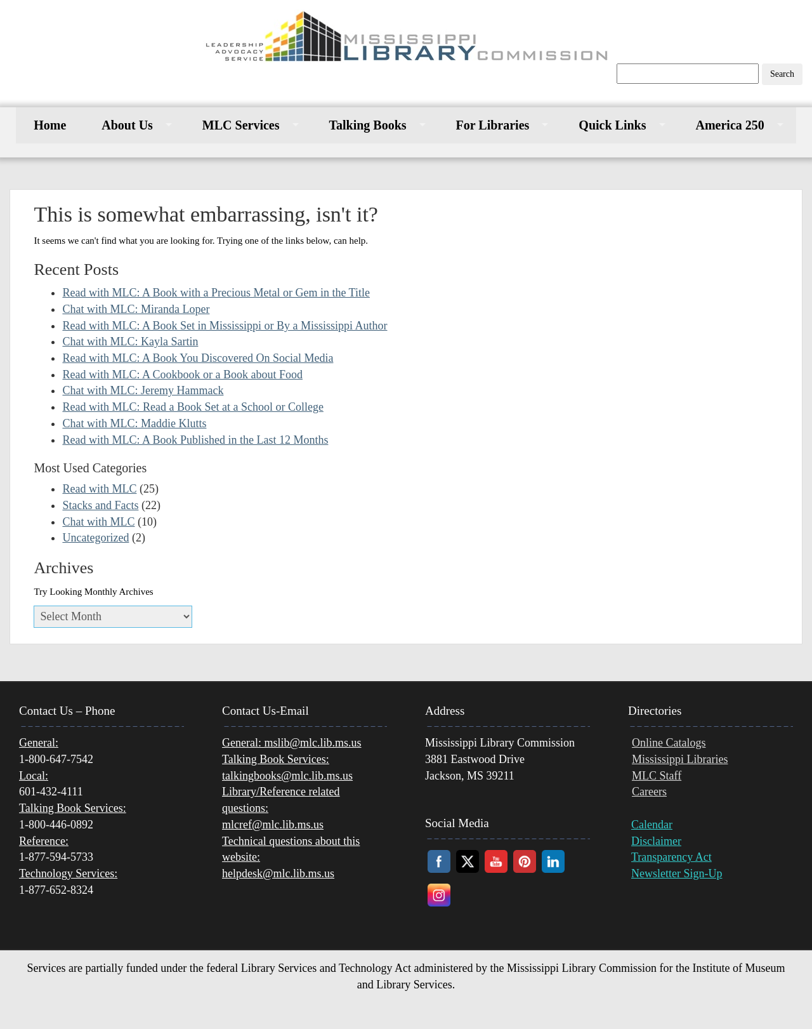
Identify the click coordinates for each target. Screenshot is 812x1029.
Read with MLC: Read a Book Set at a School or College (192, 407)
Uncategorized (95, 537)
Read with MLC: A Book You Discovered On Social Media (197, 358)
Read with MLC (99, 488)
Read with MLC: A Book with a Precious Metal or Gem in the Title (215, 292)
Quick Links (612, 125)
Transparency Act (671, 857)
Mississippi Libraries (680, 759)
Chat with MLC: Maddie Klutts (134, 423)
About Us (127, 125)
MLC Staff (656, 775)
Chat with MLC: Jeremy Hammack (142, 390)
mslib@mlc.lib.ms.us (292, 742)
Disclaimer (656, 841)
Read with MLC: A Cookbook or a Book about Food (182, 374)
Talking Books (368, 125)
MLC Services (241, 125)
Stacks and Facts (100, 505)
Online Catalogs (668, 742)
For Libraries (493, 125)
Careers (649, 791)
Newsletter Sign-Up (676, 873)
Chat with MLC (98, 521)
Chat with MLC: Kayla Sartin (130, 341)
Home (50, 125)
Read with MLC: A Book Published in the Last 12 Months (195, 440)
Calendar (651, 824)
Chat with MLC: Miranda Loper (135, 309)
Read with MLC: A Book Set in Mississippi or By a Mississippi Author (224, 325)
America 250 (730, 125)
